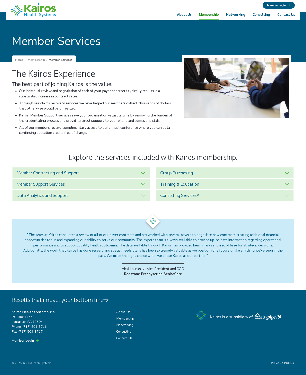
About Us (184, 14)
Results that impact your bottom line (60, 299)
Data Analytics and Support (42, 195)
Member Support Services (41, 184)
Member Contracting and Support (48, 172)
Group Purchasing (176, 172)
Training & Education (179, 184)
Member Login (276, 5)
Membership (209, 14)
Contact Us (286, 14)
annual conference (123, 127)
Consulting (261, 14)
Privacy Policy (282, 363)
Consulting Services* (179, 195)
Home (19, 60)
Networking (235, 14)
